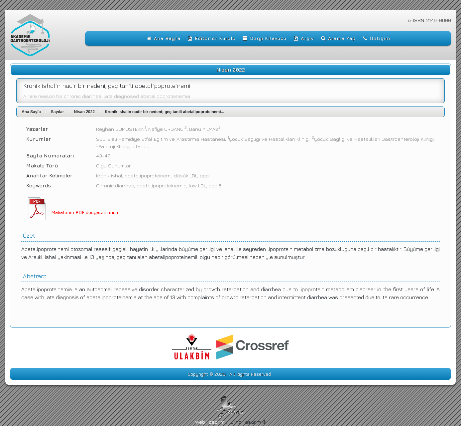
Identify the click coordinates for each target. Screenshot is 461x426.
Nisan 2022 (84, 111)
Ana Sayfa (31, 111)
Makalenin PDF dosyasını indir (85, 212)
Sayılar (57, 111)
